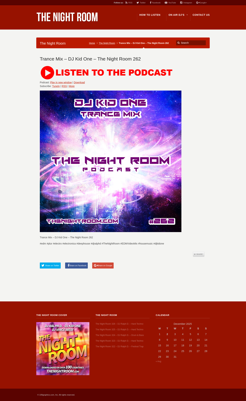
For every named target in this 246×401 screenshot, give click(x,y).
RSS (130, 3)
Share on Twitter (52, 265)
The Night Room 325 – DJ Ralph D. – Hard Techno (119, 329)
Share (198, 254)
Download (79, 82)
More (72, 86)
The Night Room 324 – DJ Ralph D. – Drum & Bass (120, 335)
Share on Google (105, 265)
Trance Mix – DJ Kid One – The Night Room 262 (90, 59)
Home (92, 43)
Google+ (203, 3)
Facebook (156, 3)
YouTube (172, 3)
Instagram (187, 3)
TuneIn (56, 86)
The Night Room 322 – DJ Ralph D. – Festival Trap (120, 346)
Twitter (142, 3)
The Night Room (107, 43)
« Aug (158, 361)
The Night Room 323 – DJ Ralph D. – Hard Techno (119, 341)
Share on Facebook (77, 265)
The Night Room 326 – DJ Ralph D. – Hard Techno (119, 324)
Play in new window (61, 82)
